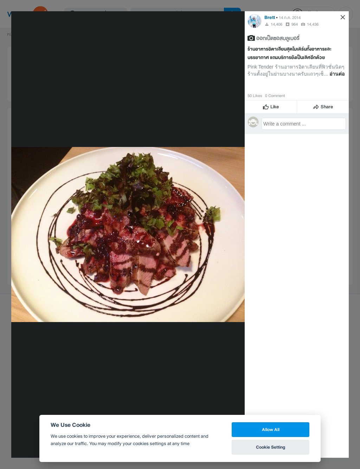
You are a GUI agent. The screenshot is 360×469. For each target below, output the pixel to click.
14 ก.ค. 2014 (290, 17)
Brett (269, 17)
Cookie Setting (270, 447)
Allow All (270, 429)
